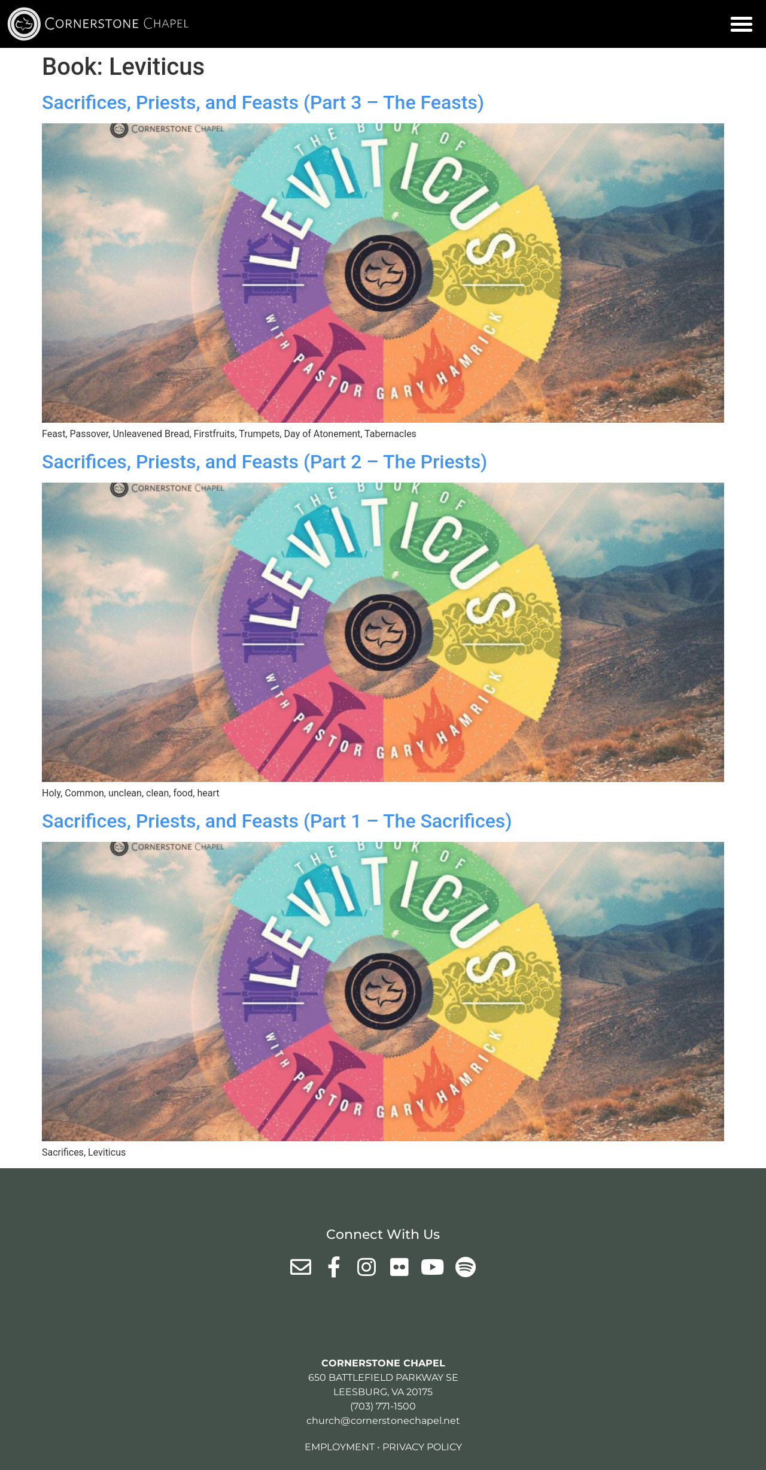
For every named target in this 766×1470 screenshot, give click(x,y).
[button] (741, 24)
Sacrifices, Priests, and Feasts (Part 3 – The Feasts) (263, 102)
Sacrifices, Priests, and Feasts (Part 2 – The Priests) (264, 461)
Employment (340, 1447)
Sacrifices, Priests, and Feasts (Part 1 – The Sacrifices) (277, 821)
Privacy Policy (422, 1447)
